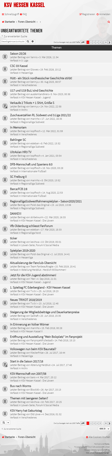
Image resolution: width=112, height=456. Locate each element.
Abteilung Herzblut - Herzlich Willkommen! (43, 269)
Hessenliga (27, 72)
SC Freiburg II (18, 177)
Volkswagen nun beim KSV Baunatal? (33, 349)
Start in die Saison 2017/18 (26, 361)
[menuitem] (23, 14)
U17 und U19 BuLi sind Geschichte (31, 90)
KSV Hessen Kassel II (32, 331)
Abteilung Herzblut (40, 365)
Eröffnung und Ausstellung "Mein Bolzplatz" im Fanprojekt (46, 337)
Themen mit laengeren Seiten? (29, 398)
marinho (35, 118)
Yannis (33, 57)
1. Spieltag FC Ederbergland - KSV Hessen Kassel (40, 287)
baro (33, 377)
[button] (82, 42)
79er (32, 278)
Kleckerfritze (37, 352)
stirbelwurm (36, 217)
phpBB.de (106, 450)
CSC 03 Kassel (19, 66)
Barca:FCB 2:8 (18, 189)
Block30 (34, 389)
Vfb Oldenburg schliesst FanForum (31, 226)
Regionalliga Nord (31, 232)
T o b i (33, 291)
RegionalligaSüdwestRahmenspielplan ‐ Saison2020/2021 (46, 201)
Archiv (24, 109)
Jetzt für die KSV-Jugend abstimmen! (33, 275)
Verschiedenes (29, 85)
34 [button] (106, 42)
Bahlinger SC (18, 140)
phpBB (84, 447)
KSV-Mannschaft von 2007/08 (28, 374)
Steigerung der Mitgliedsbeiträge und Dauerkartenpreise (44, 312)
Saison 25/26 (18, 53)
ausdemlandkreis (39, 94)
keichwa (34, 241)
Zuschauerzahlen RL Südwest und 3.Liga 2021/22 (40, 115)
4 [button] (97, 42)
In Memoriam (18, 127)
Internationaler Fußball (33, 171)
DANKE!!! (15, 214)
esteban (34, 143)
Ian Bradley (106, 444)
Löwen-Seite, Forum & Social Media (40, 245)
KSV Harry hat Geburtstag (26, 411)
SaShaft (34, 315)
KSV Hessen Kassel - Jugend (36, 97)
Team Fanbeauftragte (41, 266)
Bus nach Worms (20, 386)
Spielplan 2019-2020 (22, 250)
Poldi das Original (39, 204)
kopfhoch (35, 131)
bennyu (34, 81)
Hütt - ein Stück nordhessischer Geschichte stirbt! (41, 78)
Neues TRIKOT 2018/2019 (26, 300)
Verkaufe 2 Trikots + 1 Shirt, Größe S (32, 103)
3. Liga (24, 60)
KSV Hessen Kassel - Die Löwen (37, 220)
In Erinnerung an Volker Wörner (29, 324)
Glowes (34, 69)
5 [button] (100, 42)
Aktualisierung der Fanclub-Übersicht (33, 263)
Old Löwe (35, 414)
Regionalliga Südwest (32, 122)
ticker (13, 238)
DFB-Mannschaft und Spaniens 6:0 (31, 164)
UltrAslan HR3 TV (20, 152)
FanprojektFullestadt (41, 340)
